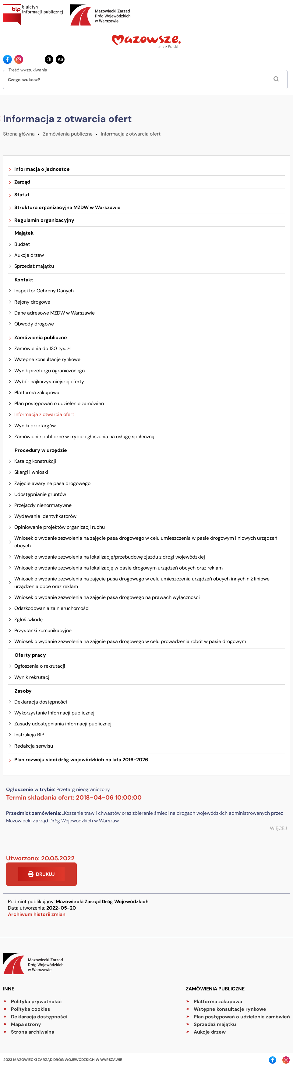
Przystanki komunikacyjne (43, 630)
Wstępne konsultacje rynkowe (47, 359)
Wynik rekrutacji (32, 677)
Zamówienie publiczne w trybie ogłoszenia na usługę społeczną (84, 436)
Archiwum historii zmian (36, 914)
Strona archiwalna (32, 1032)
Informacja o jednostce (42, 169)
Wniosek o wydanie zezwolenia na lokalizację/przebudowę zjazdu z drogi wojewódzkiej (109, 557)
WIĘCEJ (278, 828)
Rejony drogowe (32, 302)
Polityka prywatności (36, 1001)
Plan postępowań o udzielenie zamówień (59, 403)
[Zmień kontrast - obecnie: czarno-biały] (49, 59)
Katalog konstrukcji (35, 461)
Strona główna (19, 134)
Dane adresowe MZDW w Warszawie (54, 313)
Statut (22, 194)
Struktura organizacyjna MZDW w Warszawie (67, 207)
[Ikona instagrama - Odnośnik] (18, 59)
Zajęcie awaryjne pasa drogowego (52, 483)
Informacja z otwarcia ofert (131, 134)
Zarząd (22, 182)
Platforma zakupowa (36, 392)
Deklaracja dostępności (40, 702)
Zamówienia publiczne (68, 134)
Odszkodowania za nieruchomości (52, 608)
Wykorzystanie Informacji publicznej (54, 713)
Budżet (22, 244)
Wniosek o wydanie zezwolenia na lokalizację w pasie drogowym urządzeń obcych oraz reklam (118, 568)
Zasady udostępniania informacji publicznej (62, 724)
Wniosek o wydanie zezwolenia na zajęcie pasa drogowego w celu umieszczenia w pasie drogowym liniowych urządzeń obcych (145, 542)
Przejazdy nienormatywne (43, 505)
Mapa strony (26, 1024)
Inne (8, 989)
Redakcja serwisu (33, 746)
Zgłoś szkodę (28, 619)
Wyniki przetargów (35, 425)
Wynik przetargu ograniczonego (49, 370)
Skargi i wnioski (31, 472)
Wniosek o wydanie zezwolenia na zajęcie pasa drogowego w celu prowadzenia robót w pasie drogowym (130, 641)
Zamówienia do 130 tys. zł (42, 348)
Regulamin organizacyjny (44, 220)
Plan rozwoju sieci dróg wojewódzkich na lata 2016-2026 (81, 759)
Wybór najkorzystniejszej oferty (49, 381)
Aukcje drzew (29, 255)
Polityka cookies (30, 1009)
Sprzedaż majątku (34, 266)
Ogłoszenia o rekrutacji (39, 666)
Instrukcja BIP (29, 734)
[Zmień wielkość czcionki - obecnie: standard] (60, 59)
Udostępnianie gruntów (40, 494)
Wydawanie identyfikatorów (45, 516)
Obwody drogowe (34, 324)
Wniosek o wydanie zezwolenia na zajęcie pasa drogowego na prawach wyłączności (107, 597)
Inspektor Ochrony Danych (44, 290)
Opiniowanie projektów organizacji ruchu (59, 527)
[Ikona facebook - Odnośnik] (7, 59)
